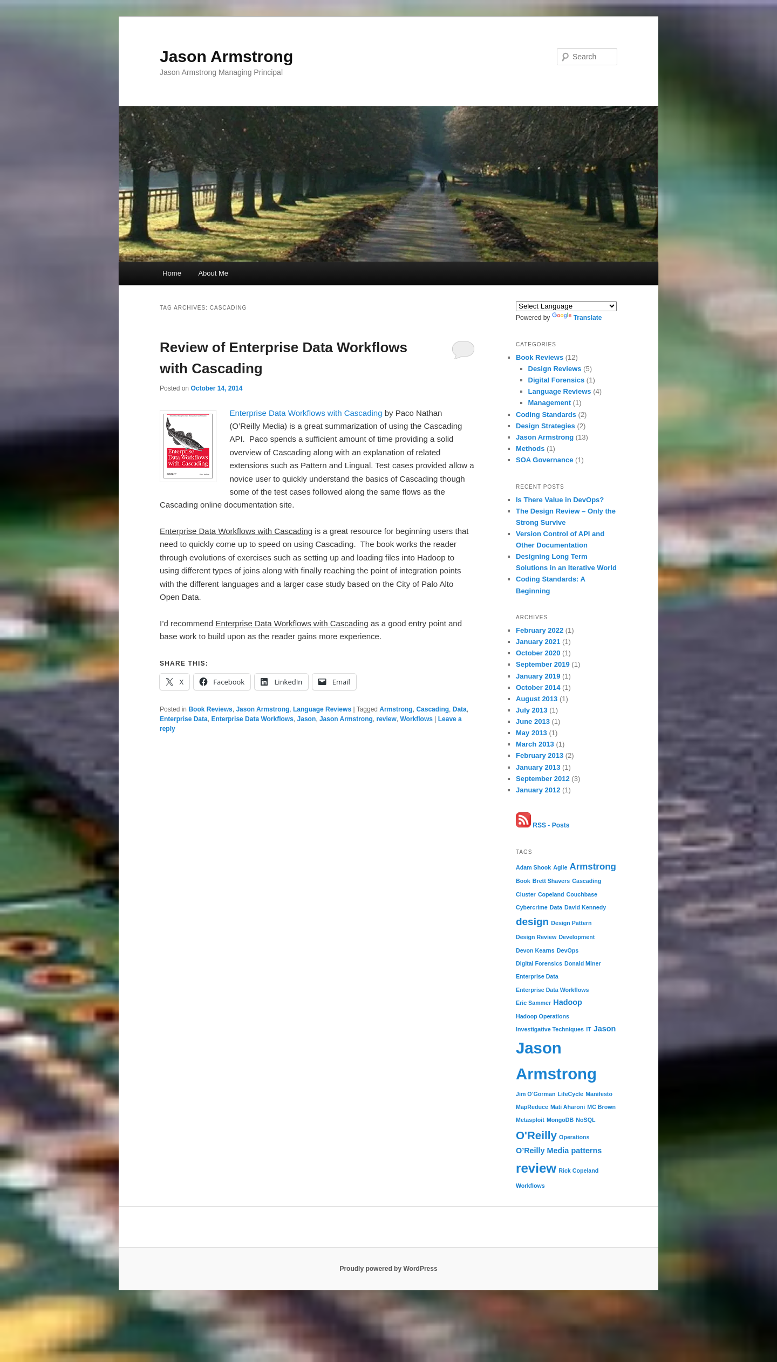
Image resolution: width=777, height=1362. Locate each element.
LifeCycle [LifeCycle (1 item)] (570, 1094)
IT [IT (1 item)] (588, 1029)
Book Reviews (210, 709)
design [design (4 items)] (532, 921)
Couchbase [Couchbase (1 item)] (582, 894)
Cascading (432, 709)
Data (460, 709)
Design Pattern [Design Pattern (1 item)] (571, 923)
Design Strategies (545, 426)
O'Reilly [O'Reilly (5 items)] (536, 1135)
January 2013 (538, 767)
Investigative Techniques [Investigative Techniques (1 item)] (550, 1029)
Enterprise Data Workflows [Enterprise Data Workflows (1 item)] (552, 990)
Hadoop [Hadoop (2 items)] (567, 1002)
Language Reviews (322, 709)
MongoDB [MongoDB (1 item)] (560, 1120)
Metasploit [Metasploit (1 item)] (530, 1120)
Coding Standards (546, 414)
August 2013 (536, 699)
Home (171, 273)
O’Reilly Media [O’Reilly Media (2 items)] (542, 1150)
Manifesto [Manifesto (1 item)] (598, 1094)
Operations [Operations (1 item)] (574, 1137)
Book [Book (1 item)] (523, 881)
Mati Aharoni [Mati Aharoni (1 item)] (567, 1107)
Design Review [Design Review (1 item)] (536, 937)
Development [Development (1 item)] (576, 937)
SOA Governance (544, 460)
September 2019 (543, 664)
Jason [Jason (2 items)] (605, 1028)
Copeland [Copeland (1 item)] (551, 894)
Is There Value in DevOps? (560, 500)
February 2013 (539, 755)
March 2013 (535, 744)
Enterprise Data (184, 719)
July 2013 (532, 710)
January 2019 (538, 676)
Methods (530, 448)
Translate (577, 317)
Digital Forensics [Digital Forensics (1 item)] (539, 963)
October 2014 (538, 687)
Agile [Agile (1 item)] (560, 867)
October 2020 (538, 653)
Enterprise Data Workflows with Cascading (305, 413)
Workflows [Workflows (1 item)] (530, 1185)
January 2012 (538, 790)
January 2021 (538, 642)
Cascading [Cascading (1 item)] (586, 881)
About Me (213, 273)
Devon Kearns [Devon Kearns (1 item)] (535, 950)
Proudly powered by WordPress (388, 1268)
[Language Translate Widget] (566, 306)
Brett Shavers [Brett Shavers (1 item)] (551, 881)
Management (549, 403)
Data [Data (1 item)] (556, 907)
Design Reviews (555, 369)
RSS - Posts (542, 825)
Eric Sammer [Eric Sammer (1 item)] (533, 1003)
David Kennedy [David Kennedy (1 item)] (585, 907)
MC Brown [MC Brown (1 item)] (601, 1107)
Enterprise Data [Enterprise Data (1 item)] (537, 976)
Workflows (416, 719)
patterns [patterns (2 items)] (586, 1150)
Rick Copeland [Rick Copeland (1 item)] (578, 1170)
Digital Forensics (556, 380)
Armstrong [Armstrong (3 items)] (593, 866)
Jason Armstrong (226, 56)
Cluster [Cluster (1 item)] (526, 894)
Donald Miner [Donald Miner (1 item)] (582, 963)
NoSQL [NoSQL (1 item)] (585, 1120)
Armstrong (395, 709)
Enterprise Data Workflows (252, 719)
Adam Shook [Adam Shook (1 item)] (533, 867)
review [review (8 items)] (536, 1168)
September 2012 (543, 779)
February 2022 (539, 630)
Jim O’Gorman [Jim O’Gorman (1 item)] (535, 1094)
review (386, 719)
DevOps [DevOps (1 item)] (567, 950)
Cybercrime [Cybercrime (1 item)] (532, 907)
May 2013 (531, 733)
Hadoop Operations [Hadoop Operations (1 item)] (542, 1016)
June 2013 (533, 721)
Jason (306, 719)
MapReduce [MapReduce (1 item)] (532, 1107)
